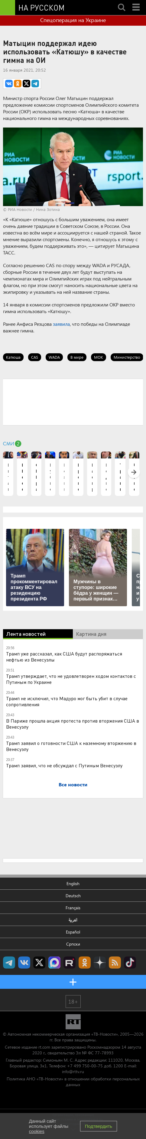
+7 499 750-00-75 (85, 1066)
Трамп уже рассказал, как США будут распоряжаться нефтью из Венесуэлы (64, 656)
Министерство (127, 357)
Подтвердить (98, 1126)
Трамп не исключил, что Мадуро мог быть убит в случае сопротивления (67, 701)
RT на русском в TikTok (130, 962)
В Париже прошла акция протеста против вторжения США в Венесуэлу (72, 723)
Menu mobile (136, 2)
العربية (73, 920)
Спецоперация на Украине (73, 20)
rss (115, 962)
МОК (98, 357)
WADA (54, 357)
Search (121, 2)
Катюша (13, 357)
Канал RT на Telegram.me (9, 962)
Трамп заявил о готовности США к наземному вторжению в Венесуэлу (71, 746)
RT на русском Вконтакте (24, 962)
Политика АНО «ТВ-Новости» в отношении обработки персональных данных (73, 1081)
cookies (36, 1131)
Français (73, 908)
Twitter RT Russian (39, 962)
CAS (34, 357)
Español (73, 932)
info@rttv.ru (73, 1071)
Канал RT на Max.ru (54, 962)
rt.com (44, 1047)
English (73, 883)
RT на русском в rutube (69, 962)
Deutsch (73, 895)
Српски (73, 944)
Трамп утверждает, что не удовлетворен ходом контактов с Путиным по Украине (71, 679)
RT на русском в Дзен (100, 962)
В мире (76, 357)
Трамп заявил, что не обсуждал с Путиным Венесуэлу (64, 765)
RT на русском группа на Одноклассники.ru (85, 962)
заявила (61, 324)
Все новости (73, 784)
